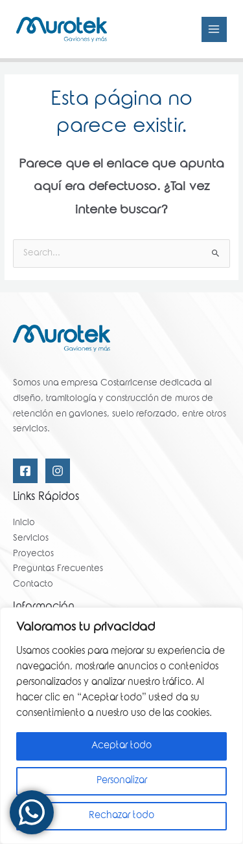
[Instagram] (57, 471)
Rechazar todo (121, 816)
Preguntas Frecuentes (58, 569)
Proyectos (33, 554)
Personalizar (122, 781)
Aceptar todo (121, 746)
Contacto (33, 584)
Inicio (24, 523)
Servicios (31, 539)
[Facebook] (25, 471)
